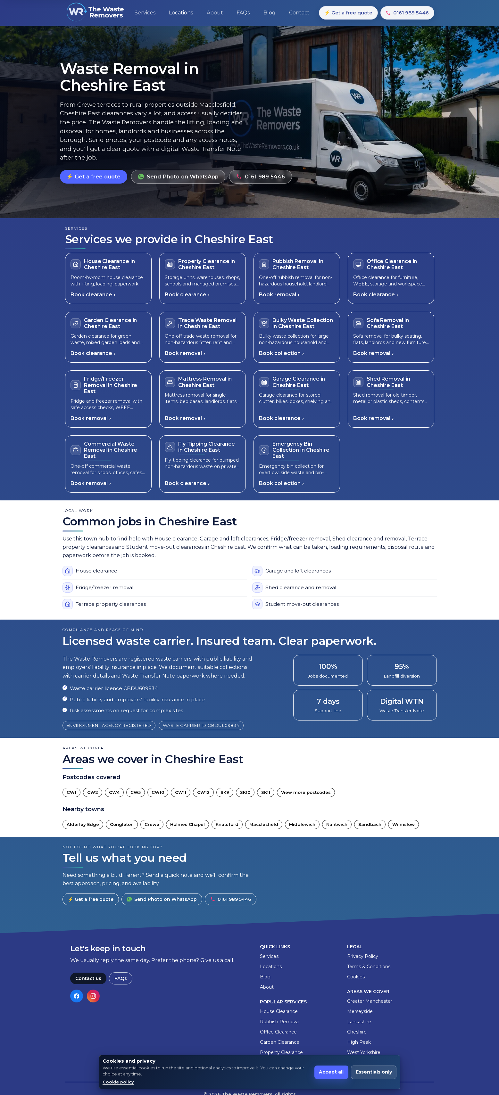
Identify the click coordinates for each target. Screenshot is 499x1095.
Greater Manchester (369, 1001)
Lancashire (359, 1022)
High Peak (359, 1042)
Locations (271, 966)
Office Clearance (278, 1032)
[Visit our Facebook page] (76, 996)
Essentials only (374, 1071)
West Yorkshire (363, 1052)
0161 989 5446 (407, 13)
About (267, 987)
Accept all (331, 1071)
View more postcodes (306, 792)
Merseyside (360, 1011)
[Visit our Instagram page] (93, 996)
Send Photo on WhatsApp (178, 176)
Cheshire (357, 1032)
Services (269, 956)
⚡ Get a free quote (348, 13)
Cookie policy (118, 1082)
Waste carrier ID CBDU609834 (201, 725)
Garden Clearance (279, 1042)
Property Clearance (281, 1052)
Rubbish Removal (280, 1022)
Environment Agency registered (109, 725)
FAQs (120, 978)
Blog (265, 977)
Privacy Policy (362, 956)
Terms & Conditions (368, 966)
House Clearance (279, 1011)
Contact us (88, 978)
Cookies (356, 977)
